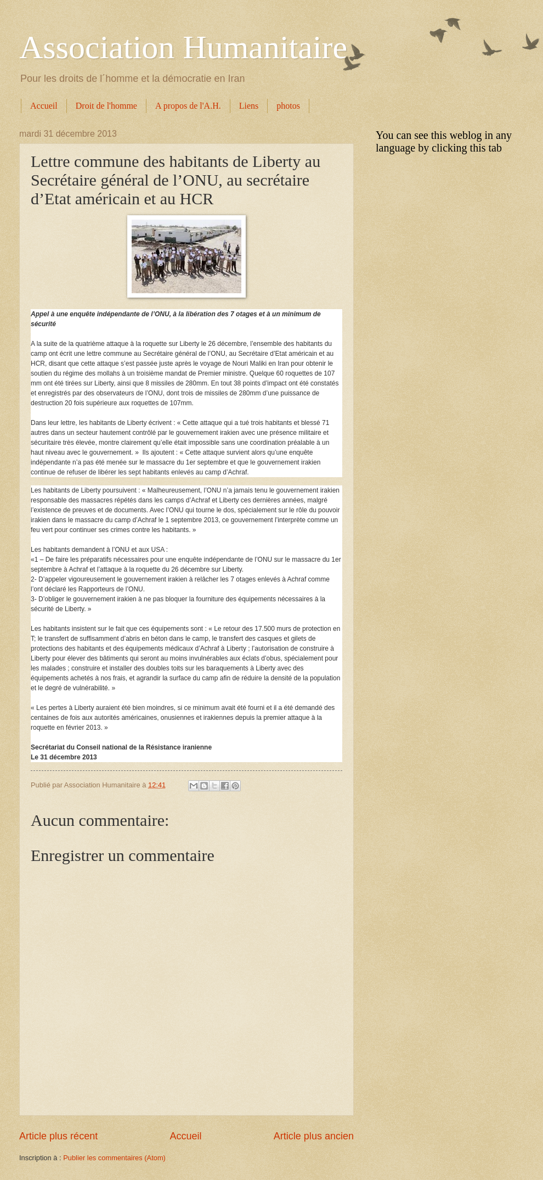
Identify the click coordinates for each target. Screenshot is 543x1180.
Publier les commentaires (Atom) (114, 1158)
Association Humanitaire (183, 47)
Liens (249, 105)
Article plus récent (58, 1136)
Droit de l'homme (106, 105)
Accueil (44, 105)
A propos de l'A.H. (188, 105)
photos (288, 105)
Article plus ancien (314, 1136)
